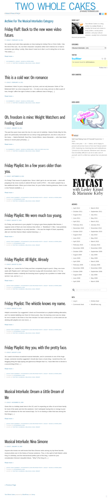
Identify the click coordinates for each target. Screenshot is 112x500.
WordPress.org (96, 304)
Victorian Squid (84, 87)
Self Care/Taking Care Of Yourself (83, 139)
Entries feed (95, 301)
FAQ (17, 13)
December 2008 (78, 268)
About (7, 13)
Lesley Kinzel (96, 26)
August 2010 (77, 235)
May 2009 (94, 258)
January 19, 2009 (17, 446)
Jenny (33, 494)
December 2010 (78, 228)
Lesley (9, 40)
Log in (75, 301)
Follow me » (103, 67)
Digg (33, 63)
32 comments (10, 101)
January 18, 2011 (17, 128)
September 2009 (96, 251)
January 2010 (95, 245)
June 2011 (76, 218)
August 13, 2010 (16, 308)
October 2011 (77, 211)
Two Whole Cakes (10, 494)
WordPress (25, 494)
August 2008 (77, 275)
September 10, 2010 (18, 176)
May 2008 (94, 278)
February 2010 (78, 245)
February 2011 (78, 225)
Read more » (9, 56)
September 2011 (96, 211)
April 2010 (76, 241)
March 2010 (95, 241)
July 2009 (94, 255)
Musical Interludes (27, 61)
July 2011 (94, 215)
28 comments (10, 61)
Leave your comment (13, 197)
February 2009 (78, 265)
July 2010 (94, 235)
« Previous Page (10, 485)
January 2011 (95, 225)
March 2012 (95, 208)
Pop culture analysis (42, 149)
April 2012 (76, 208)
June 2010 (76, 238)
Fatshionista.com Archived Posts (31, 197)
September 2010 (96, 231)
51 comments (10, 149)
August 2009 (77, 255)
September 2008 (96, 271)
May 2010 (94, 238)
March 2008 (95, 281)
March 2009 (95, 261)
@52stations (90, 62)
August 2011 (77, 215)
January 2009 (95, 265)
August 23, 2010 (16, 264)
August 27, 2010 (16, 220)
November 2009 (96, 248)
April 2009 (76, 261)
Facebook (21, 63)
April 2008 (76, 281)
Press (13, 13)
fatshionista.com (19, 199)
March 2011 (95, 221)
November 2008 (96, 268)
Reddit (38, 63)
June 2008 (76, 278)
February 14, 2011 (17, 82)
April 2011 (76, 221)
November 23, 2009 (17, 402)
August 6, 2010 (16, 352)
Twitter (15, 63)
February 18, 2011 (17, 40)
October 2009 (77, 251)
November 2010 (96, 228)
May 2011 (94, 218)
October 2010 (77, 231)
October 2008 (77, 271)
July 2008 (94, 275)
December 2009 (78, 248)
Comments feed (78, 304)
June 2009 (76, 258)
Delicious (28, 63)
